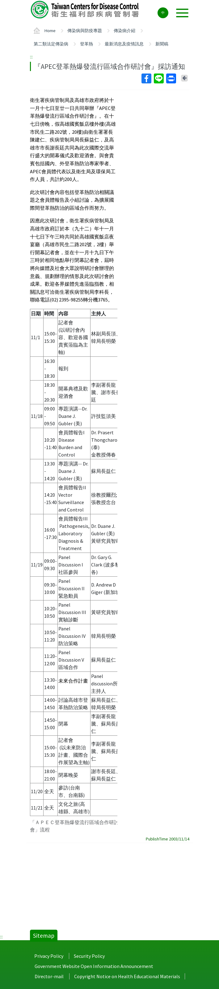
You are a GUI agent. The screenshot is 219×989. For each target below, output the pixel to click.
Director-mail (49, 976)
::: (31, 56)
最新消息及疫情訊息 (124, 44)
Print (171, 78)
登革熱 (86, 44)
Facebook (146, 78)
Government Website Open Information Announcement (94, 966)
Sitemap (43, 935)
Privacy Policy (48, 956)
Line (158, 78)
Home (50, 30)
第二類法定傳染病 (51, 44)
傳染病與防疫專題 (84, 30)
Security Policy (89, 956)
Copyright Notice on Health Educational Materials (127, 976)
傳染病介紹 (124, 30)
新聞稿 (161, 44)
